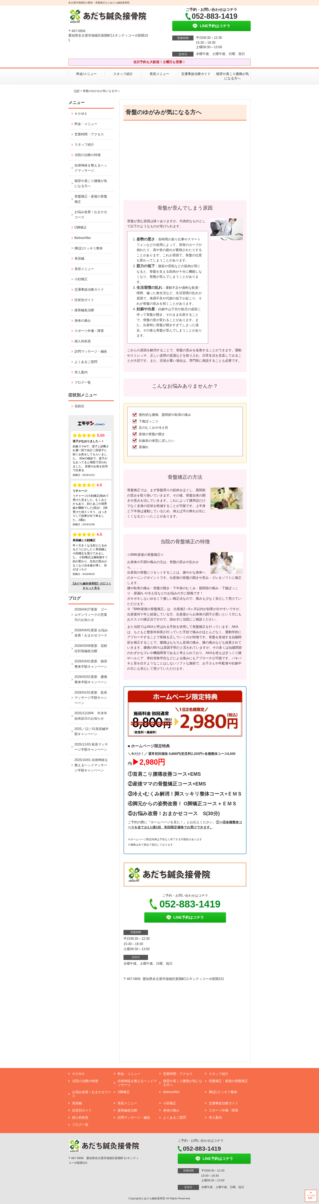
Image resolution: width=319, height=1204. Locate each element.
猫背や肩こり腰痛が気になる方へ (232, 76)
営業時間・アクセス (89, 134)
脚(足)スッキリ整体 (88, 248)
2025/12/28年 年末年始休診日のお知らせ (90, 715)
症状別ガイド (84, 300)
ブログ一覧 (82, 382)
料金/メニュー (86, 74)
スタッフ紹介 (123, 74)
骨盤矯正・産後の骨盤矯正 (90, 199)
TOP (76, 91)
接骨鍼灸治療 (84, 310)
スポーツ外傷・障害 (89, 331)
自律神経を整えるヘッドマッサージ (90, 168)
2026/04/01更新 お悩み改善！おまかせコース (91, 632)
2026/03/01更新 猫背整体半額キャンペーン (90, 663)
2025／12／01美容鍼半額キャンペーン (91, 731)
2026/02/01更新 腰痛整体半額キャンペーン (90, 679)
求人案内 (81, 372)
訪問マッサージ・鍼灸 (90, 351)
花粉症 (79, 406)
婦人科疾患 (82, 341)
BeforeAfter (82, 238)
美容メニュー (159, 74)
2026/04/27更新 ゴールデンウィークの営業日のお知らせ (90, 615)
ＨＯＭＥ (81, 113)
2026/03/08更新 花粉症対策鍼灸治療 (90, 648)
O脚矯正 (80, 227)
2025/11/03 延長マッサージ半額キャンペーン (91, 747)
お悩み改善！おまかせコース (90, 214)
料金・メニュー (85, 124)
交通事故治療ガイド (196, 74)
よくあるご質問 (87, 362)
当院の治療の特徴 (87, 155)
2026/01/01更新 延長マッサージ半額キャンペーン (90, 698)
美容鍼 (79, 258)
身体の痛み (82, 320)
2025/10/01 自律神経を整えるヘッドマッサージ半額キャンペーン (91, 765)
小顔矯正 (81, 279)
